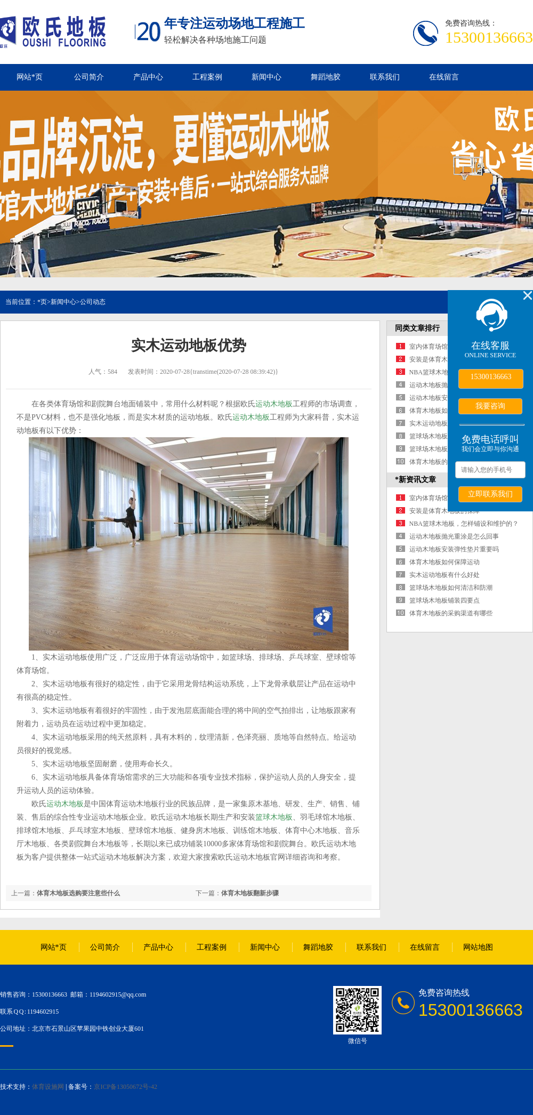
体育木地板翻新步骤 (250, 893)
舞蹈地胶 (326, 77)
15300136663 (491, 377)
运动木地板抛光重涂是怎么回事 (454, 536)
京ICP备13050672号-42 (125, 1086)
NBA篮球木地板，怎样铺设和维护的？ (464, 523)
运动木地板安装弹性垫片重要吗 (454, 549)
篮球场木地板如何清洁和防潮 (450, 587)
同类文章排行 (417, 328)
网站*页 (30, 77)
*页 (42, 302)
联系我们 (385, 77)
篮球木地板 (274, 817)
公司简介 (89, 77)
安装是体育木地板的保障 (444, 359)
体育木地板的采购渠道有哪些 (450, 613)
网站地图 (478, 947)
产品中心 (148, 77)
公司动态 (93, 302)
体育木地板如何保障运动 (444, 410)
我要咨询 (490, 406)
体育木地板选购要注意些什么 (78, 893)
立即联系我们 (490, 494)
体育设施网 (48, 1086)
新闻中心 (266, 77)
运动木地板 (274, 404)
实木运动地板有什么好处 (444, 423)
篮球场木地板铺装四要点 (444, 449)
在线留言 (444, 77)
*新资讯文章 (415, 480)
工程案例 (207, 77)
